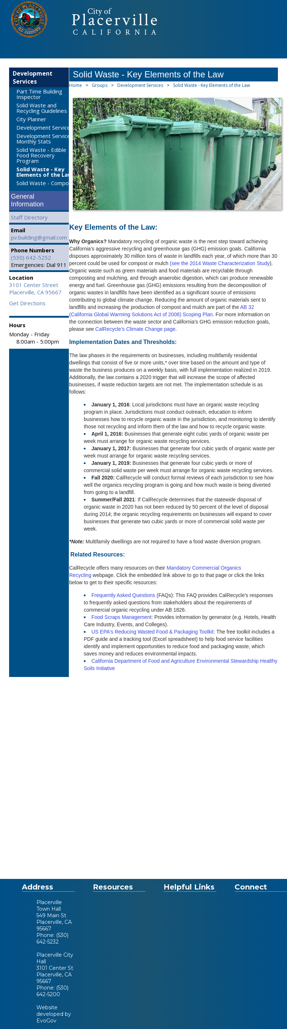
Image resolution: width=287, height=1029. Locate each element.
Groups (99, 85)
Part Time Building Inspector (39, 94)
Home (75, 85)
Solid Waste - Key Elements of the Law (44, 171)
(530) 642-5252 (31, 257)
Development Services (32, 77)
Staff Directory (29, 217)
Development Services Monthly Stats (44, 138)
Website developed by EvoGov (53, 1014)
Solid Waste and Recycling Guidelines (41, 108)
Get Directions (27, 303)
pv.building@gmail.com (39, 237)
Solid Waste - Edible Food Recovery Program (41, 155)
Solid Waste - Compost (45, 183)
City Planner (31, 119)
